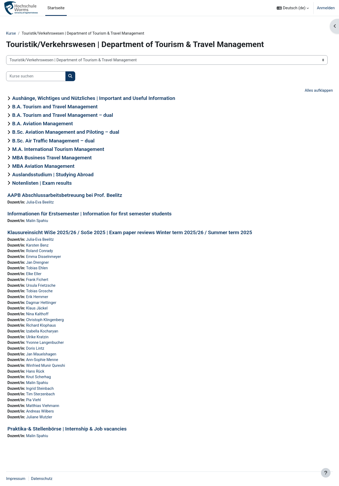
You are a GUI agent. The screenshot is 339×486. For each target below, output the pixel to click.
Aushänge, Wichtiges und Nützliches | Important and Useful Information (106, 99)
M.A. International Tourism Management (71, 149)
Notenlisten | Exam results (54, 183)
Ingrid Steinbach (53, 395)
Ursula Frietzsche (54, 288)
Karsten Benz (51, 246)
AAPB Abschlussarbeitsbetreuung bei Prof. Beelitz (77, 195)
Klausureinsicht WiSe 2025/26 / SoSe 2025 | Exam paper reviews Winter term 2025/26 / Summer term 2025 (142, 233)
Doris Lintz (48, 353)
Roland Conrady (53, 252)
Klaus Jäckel (50, 311)
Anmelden (326, 8)
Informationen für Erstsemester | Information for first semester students (102, 214)
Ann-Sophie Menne (56, 365)
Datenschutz (55, 478)
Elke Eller (47, 276)
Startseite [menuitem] (56, 8)
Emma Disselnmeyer (57, 258)
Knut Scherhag (52, 383)
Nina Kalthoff (51, 318)
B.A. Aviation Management (55, 124)
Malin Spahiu (50, 221)
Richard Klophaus (54, 329)
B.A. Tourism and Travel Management (67, 107)
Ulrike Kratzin (51, 341)
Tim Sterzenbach (54, 401)
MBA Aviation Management (56, 166)
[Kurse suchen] (48, 76)
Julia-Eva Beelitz (53, 202)
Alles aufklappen (305, 91)
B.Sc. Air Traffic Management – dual (66, 141)
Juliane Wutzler (52, 425)
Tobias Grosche (53, 294)
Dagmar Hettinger (55, 306)
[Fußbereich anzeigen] (326, 473)
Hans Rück (49, 377)
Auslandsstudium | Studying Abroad (65, 175)
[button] (292, 8)
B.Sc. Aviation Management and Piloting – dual (78, 132)
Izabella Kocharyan (56, 335)
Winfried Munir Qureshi (59, 371)
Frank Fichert (51, 282)
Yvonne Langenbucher (59, 347)
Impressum (29, 478)
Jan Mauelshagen (55, 359)
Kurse (24, 33)
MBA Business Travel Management (64, 158)
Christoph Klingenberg (59, 323)
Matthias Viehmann (56, 413)
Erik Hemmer (51, 300)
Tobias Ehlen (50, 270)
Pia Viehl (47, 407)
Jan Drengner (51, 264)
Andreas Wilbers (53, 418)
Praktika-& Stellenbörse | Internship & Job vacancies (79, 436)
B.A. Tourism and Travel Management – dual (75, 116)
